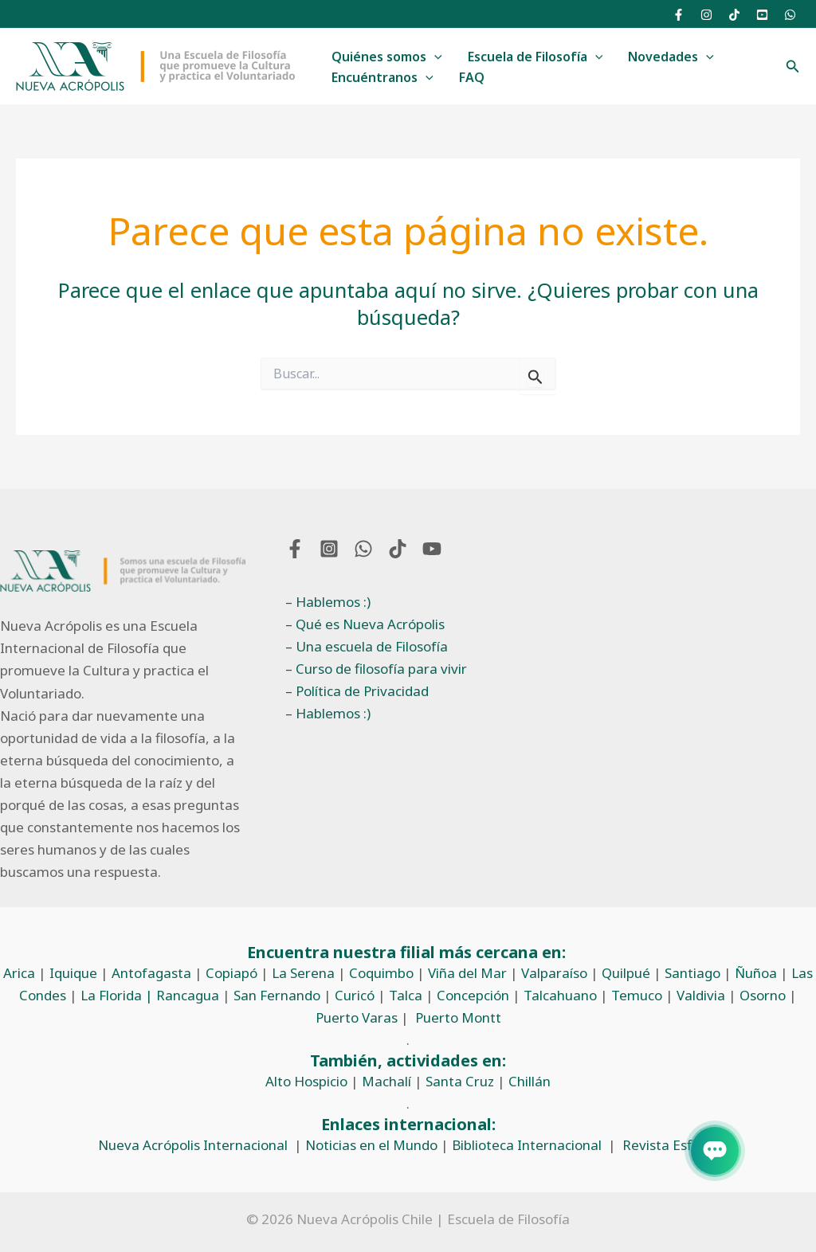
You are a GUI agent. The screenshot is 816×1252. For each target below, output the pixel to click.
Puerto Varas (357, 1017)
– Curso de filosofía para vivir (376, 668)
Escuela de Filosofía (535, 57)
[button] (793, 67)
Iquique (73, 973)
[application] (434, 57)
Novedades (671, 57)
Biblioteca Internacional (527, 1145)
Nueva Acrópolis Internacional (193, 1145)
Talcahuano (560, 995)
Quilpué (626, 973)
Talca (405, 995)
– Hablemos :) (328, 602)
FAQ (471, 77)
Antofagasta (151, 973)
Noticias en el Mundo (371, 1145)
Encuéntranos (383, 78)
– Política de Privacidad (357, 691)
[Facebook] (678, 15)
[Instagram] (706, 15)
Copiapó (231, 973)
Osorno (763, 995)
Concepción (473, 995)
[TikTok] (734, 15)
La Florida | (118, 995)
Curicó (355, 995)
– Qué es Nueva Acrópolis (365, 624)
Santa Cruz (460, 1081)
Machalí (386, 1081)
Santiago (692, 973)
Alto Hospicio (306, 1081)
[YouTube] (762, 15)
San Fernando (276, 995)
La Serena (303, 973)
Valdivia (701, 995)
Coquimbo (381, 973)
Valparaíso (554, 973)
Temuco (636, 995)
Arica (19, 973)
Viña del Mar (467, 973)
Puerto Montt (458, 1017)
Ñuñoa (756, 973)
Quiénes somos (387, 57)
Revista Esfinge (670, 1145)
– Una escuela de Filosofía (366, 646)
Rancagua (187, 995)
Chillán (529, 1081)
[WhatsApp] (790, 15)
